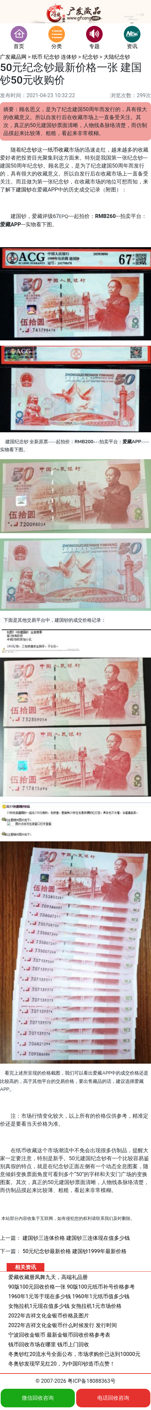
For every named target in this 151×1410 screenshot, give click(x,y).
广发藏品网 (13, 57)
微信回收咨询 (38, 1398)
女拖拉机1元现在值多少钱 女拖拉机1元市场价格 (65, 1306)
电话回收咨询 (113, 1398)
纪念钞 (90, 57)
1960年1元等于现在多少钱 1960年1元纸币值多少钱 (68, 1296)
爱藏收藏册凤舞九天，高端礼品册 (48, 1277)
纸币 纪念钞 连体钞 (54, 57)
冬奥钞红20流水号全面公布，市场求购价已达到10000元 (74, 1354)
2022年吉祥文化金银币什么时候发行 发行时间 (62, 1325)
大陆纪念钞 (117, 57)
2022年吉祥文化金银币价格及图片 (48, 1315)
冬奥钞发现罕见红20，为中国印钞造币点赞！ (61, 1364)
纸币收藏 (58, 150)
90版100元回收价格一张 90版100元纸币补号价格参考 (71, 1287)
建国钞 (24, 189)
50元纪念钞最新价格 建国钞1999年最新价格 (74, 1251)
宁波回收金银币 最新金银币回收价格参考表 (59, 1335)
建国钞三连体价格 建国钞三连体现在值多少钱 (76, 1238)
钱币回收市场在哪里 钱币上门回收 (48, 1344)
